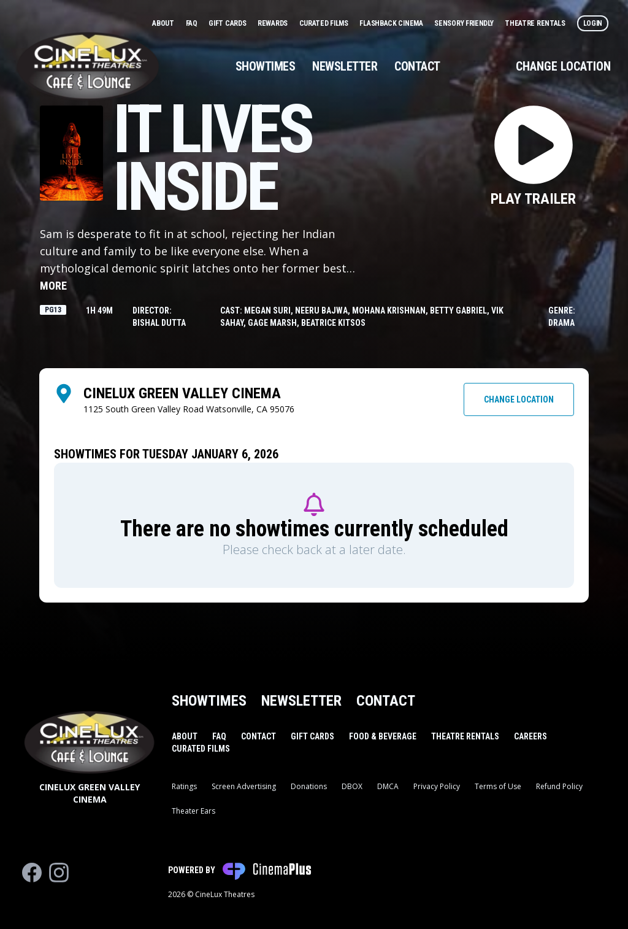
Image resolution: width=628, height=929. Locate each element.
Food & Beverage (382, 736)
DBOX (352, 786)
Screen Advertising (244, 786)
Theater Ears (193, 811)
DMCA (388, 786)
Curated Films (324, 23)
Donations (309, 786)
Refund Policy (559, 786)
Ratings (184, 786)
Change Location (563, 66)
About (163, 23)
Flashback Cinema (391, 23)
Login (593, 23)
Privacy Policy (436, 786)
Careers (530, 736)
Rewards (273, 23)
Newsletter (344, 66)
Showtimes (266, 66)
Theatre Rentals (536, 23)
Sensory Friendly (464, 23)
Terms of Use (498, 786)
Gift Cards (228, 23)
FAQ (192, 23)
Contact (417, 66)
